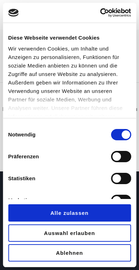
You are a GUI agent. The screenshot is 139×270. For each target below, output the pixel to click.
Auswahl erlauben (69, 233)
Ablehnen (69, 253)
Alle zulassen (69, 213)
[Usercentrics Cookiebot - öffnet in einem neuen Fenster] (100, 12)
